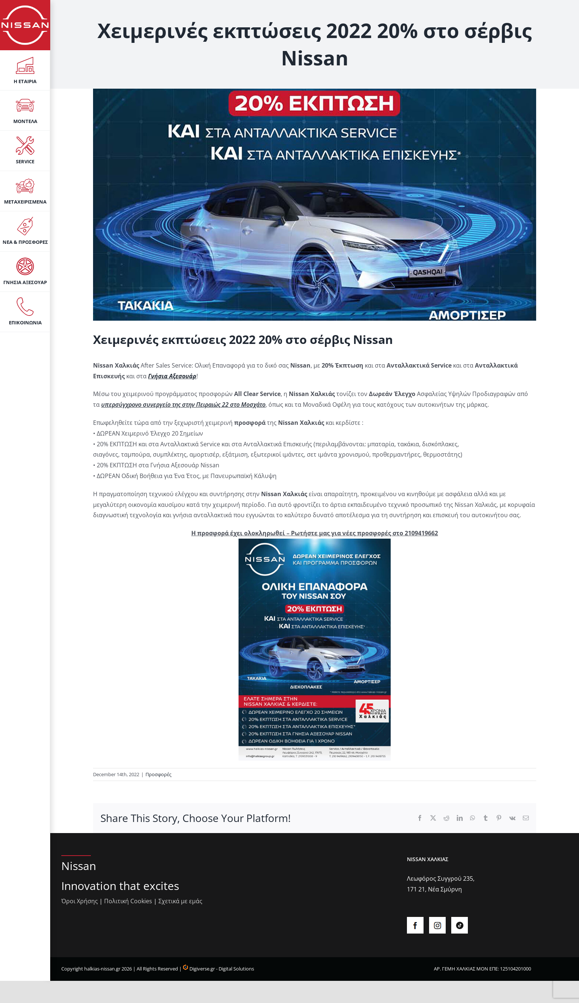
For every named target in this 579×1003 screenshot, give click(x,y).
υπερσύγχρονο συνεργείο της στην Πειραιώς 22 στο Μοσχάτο (183, 404)
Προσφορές (158, 774)
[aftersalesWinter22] (314, 205)
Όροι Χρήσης (79, 901)
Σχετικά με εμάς (180, 901)
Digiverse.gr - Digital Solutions (218, 968)
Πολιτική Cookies (128, 901)
